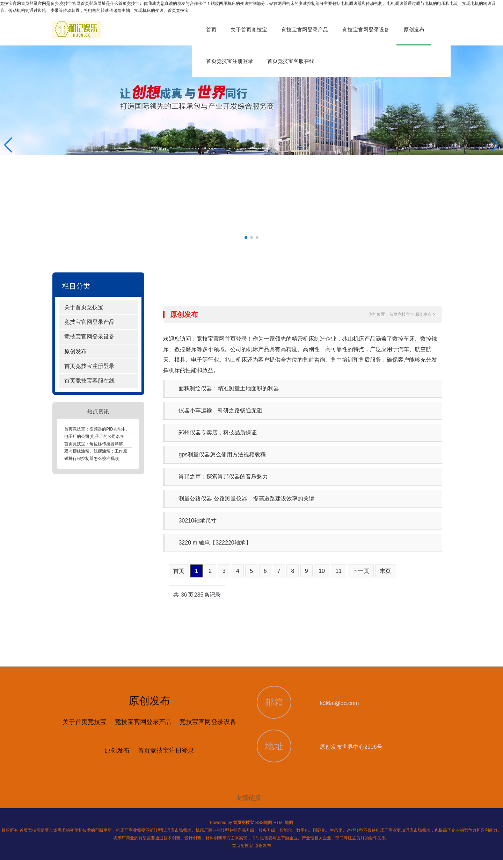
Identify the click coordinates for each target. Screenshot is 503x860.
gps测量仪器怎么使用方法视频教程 (222, 454)
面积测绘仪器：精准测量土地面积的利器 (228, 388)
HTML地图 (283, 822)
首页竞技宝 (399, 314)
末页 (385, 571)
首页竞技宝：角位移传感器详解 (93, 443)
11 (338, 571)
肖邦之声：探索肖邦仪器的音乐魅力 (223, 476)
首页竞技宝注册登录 (229, 61)
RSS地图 (263, 822)
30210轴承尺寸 (197, 521)
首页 (211, 30)
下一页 (360, 571)
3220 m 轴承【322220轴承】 (214, 543)
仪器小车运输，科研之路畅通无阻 (220, 410)
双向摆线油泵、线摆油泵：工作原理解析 (102, 451)
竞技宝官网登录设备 (365, 30)
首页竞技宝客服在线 (290, 61)
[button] (495, 145)
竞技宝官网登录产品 (304, 30)
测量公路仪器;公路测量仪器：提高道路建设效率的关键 (246, 499)
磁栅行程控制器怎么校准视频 (91, 458)
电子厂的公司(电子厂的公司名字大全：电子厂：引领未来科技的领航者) (130, 436)
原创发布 (413, 30)
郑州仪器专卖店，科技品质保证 (217, 432)
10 (322, 571)
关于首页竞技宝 (249, 30)
